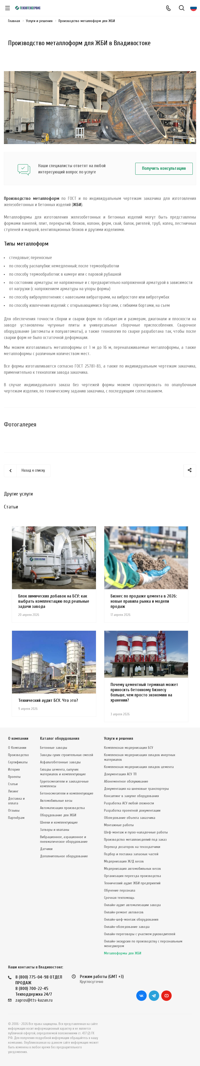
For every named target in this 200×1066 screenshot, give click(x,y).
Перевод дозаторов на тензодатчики (132, 847)
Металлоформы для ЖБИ (122, 953)
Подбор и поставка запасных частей (131, 854)
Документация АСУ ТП (120, 774)
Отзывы (14, 810)
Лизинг (13, 791)
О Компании (17, 747)
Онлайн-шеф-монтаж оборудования (131, 919)
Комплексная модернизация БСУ (128, 747)
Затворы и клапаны (54, 829)
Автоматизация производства (62, 808)
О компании (18, 738)
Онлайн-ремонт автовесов (124, 912)
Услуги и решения (118, 738)
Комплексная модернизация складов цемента (139, 767)
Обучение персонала (119, 890)
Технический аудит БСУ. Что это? (48, 700)
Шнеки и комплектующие (59, 822)
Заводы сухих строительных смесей (66, 755)
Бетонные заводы (53, 747)
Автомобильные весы (56, 800)
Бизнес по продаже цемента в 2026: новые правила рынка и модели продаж (144, 601)
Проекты (14, 777)
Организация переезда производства (132, 876)
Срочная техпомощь (119, 897)
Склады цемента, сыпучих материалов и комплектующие (63, 771)
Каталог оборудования (59, 738)
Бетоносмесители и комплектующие (66, 793)
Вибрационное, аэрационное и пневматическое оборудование (64, 839)
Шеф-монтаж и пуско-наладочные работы (136, 832)
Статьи (13, 784)
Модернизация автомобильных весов (132, 868)
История (14, 769)
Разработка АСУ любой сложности (129, 803)
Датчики (46, 849)
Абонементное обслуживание (126, 781)
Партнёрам (16, 818)
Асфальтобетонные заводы (60, 762)
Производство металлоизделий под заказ (135, 839)
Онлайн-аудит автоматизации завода (132, 905)
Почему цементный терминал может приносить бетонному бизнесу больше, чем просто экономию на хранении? (144, 692)
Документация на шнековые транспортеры (136, 788)
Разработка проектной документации (132, 810)
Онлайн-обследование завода (127, 927)
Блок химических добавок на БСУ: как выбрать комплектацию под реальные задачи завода (53, 601)
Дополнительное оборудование (64, 856)
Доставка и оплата (16, 800)
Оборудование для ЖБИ (58, 815)
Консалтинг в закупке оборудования (131, 796)
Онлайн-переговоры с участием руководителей (139, 934)
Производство (18, 755)
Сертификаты (18, 762)
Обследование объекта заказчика (129, 818)
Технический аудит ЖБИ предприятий (132, 883)
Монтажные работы (119, 825)
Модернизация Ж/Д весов (124, 861)
